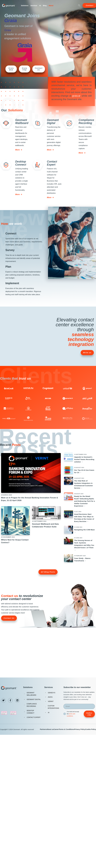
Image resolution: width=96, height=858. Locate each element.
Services (33, 5)
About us (50, 729)
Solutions (24, 5)
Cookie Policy (90, 729)
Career (56, 729)
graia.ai (76, 95)
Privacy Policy (79, 729)
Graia (10, 20)
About (51, 5)
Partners (43, 729)
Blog (44, 5)
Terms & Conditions (66, 729)
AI (40, 5)
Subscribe (89, 714)
